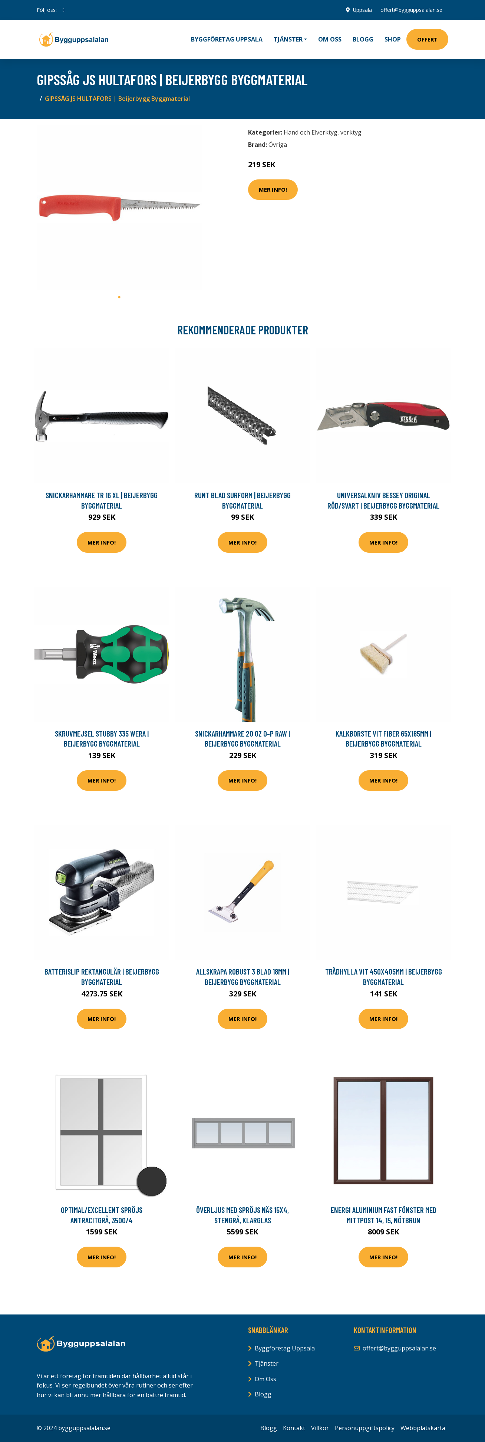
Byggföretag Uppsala (227, 39)
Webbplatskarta (422, 1428)
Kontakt (294, 1428)
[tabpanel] (119, 207)
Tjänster (266, 1363)
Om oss (330, 39)
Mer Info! (273, 189)
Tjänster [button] (288, 39)
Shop (393, 39)
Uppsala (362, 9)
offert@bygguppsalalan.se (411, 9)
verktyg (351, 132)
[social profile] (63, 10)
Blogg (363, 39)
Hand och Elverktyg (310, 132)
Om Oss (265, 1379)
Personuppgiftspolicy (365, 1428)
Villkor (320, 1428)
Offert (427, 39)
